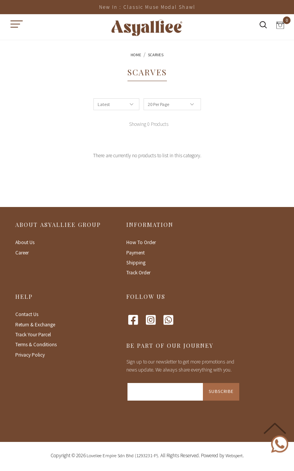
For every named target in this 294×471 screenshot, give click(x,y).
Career (22, 252)
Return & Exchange (35, 324)
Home (136, 54)
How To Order (141, 242)
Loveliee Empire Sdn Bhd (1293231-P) (122, 455)
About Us (24, 242)
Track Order (138, 272)
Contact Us (26, 314)
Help (24, 296)
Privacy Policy (30, 355)
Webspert (234, 455)
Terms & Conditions (36, 344)
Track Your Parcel (33, 334)
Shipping (135, 262)
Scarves (155, 54)
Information (149, 224)
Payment (135, 252)
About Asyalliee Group (58, 224)
